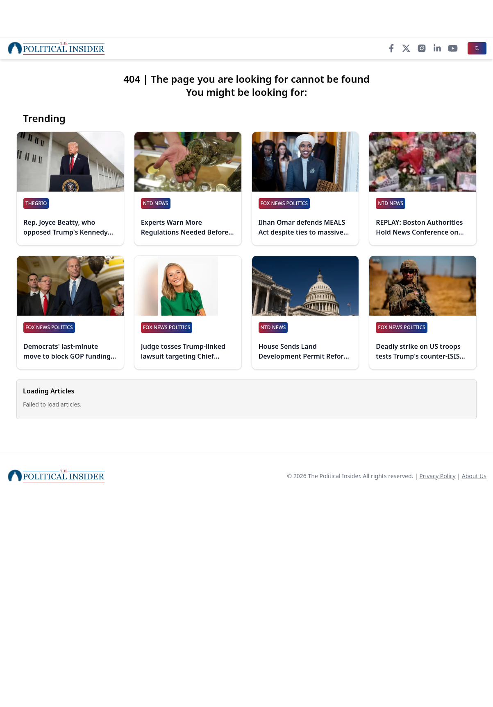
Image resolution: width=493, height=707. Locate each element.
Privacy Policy (437, 476)
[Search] (477, 48)
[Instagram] (422, 48)
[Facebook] (391, 48)
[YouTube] (453, 48)
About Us (474, 476)
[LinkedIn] (437, 48)
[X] (406, 48)
